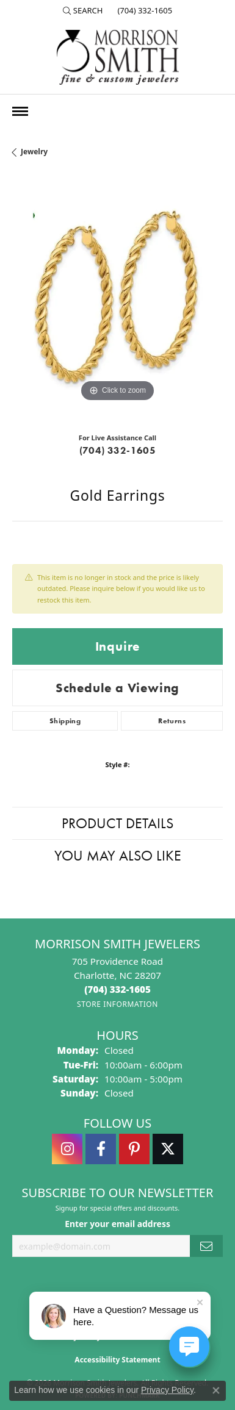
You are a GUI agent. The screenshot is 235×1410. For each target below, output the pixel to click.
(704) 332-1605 (117, 450)
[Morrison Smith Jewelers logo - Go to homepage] (118, 57)
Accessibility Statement (117, 1360)
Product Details (117, 823)
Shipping (65, 721)
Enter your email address (117, 1223)
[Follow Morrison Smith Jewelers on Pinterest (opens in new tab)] (134, 1149)
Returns (172, 721)
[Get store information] (117, 1004)
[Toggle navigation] (20, 111)
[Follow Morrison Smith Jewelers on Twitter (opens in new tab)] (168, 1149)
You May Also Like (117, 855)
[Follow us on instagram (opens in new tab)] (67, 1149)
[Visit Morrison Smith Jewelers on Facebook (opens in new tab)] (100, 1149)
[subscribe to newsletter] (206, 1246)
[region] (117, 300)
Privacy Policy (167, 1390)
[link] (143, 10)
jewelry (34, 151)
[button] (83, 10)
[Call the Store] (117, 989)
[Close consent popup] (216, 1390)
